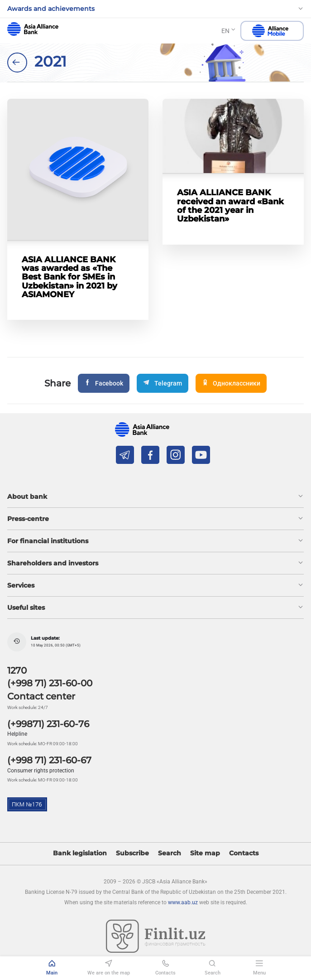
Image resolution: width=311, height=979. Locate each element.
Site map (205, 853)
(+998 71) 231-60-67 (49, 760)
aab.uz (32, 29)
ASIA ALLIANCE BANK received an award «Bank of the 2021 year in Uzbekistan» (230, 205)
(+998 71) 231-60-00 (49, 683)
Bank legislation (80, 853)
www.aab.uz (183, 902)
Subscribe (132, 853)
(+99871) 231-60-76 (48, 724)
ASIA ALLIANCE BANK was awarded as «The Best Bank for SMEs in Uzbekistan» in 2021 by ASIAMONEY (69, 277)
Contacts (243, 853)
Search (169, 853)
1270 (17, 670)
